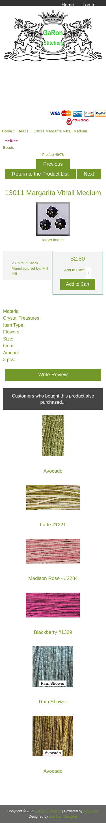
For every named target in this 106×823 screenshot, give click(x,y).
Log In (89, 4)
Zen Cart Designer (63, 816)
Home (68, 4)
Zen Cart (90, 811)
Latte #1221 (53, 524)
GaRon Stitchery (47, 811)
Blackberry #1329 (53, 632)
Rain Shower (53, 701)
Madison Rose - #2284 (53, 578)
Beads (23, 131)
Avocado (53, 471)
